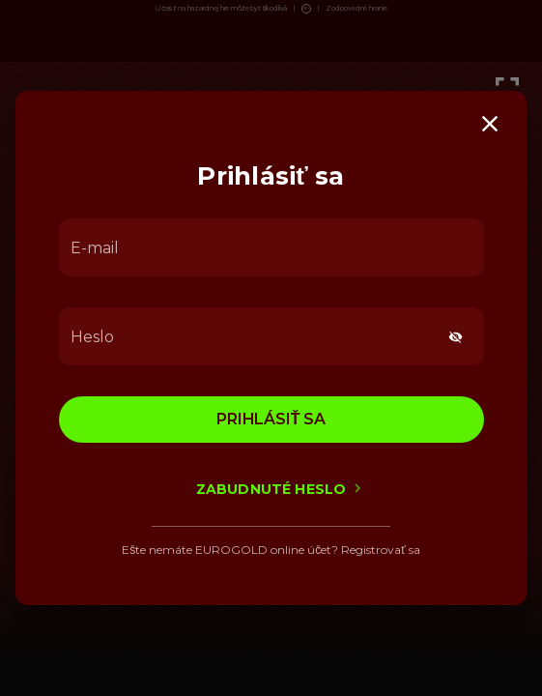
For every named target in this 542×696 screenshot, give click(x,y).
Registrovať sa (380, 549)
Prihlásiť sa (271, 419)
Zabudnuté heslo (271, 488)
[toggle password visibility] (456, 337)
